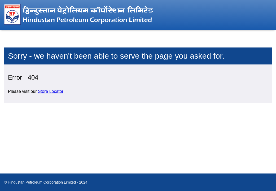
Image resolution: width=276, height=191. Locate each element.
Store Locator (50, 91)
